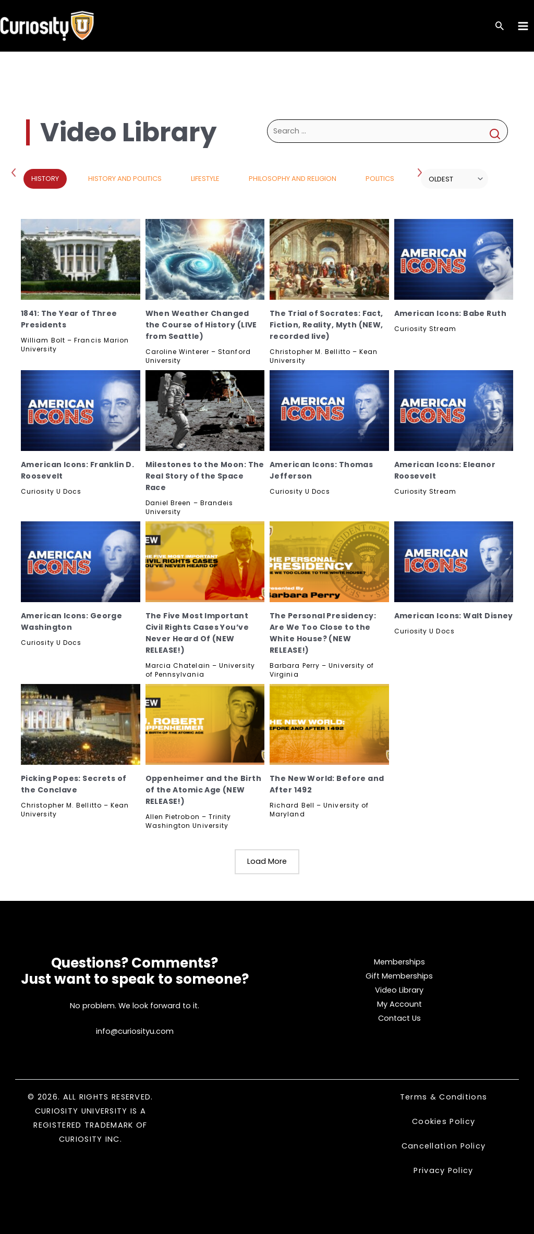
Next (421, 172)
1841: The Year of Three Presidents (69, 319)
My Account (399, 1004)
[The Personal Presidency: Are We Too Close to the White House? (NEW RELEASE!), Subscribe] (329, 561)
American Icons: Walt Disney (453, 615)
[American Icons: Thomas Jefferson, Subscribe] (329, 410)
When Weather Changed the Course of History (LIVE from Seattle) (201, 324)
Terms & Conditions (443, 1097)
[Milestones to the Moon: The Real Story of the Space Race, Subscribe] (205, 410)
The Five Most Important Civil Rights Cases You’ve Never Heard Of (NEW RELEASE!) (197, 632)
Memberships (399, 962)
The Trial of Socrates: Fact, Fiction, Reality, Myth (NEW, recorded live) (326, 324)
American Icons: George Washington (71, 621)
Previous (15, 172)
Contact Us (399, 1018)
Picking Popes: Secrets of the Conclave (74, 784)
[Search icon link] (499, 27)
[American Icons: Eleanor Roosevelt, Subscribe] (454, 410)
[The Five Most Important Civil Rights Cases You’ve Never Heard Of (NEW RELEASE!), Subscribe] (205, 561)
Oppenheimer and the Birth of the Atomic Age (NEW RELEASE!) (203, 790)
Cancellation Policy (444, 1146)
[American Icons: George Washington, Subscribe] (80, 561)
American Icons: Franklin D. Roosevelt (77, 470)
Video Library (399, 990)
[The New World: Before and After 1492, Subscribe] (329, 724)
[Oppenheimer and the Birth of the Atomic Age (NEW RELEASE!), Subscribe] (205, 724)
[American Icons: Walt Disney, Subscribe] (454, 561)
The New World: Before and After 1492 (327, 784)
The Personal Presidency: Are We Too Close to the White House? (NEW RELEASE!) (323, 632)
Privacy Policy (443, 1170)
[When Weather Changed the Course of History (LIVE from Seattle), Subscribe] (205, 259)
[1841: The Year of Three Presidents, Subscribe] (80, 259)
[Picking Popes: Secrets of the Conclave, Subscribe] (80, 724)
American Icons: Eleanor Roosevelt (445, 470)
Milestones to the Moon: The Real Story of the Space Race (204, 476)
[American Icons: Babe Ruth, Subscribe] (454, 259)
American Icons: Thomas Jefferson (321, 470)
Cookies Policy (443, 1121)
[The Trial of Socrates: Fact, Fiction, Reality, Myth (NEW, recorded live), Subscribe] (329, 259)
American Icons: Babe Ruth (450, 313)
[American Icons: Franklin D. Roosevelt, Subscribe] (80, 410)
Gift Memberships (399, 976)
